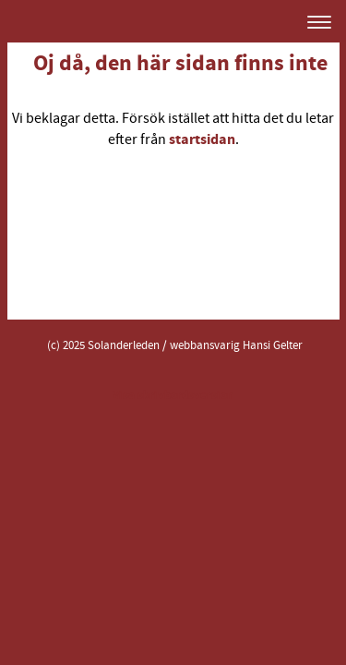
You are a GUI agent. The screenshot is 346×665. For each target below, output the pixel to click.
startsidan (202, 139)
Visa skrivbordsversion (173, 395)
